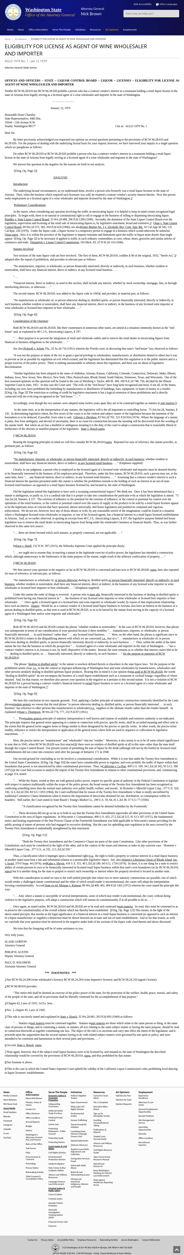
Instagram (8, 1125)
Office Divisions (33, 1113)
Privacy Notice (32, 1168)
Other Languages (167, 4)
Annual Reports (33, 1122)
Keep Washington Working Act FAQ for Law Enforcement (103, 1173)
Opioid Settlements (79, 1141)
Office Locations (33, 1118)
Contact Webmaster (151, 1240)
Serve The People (62, 29)
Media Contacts (11, 1096)
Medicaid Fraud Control (55, 1119)
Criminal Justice (55, 1199)
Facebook (8, 1121)
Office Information (38, 29)
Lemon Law (53, 1124)
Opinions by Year (123, 1096)
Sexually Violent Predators (55, 1204)
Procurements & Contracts (33, 1158)
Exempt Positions (146, 1116)
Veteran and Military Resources (57, 1176)
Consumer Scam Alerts (101, 1097)
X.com (6, 1133)
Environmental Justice (77, 1114)
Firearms (52, 1226)
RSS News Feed (10, 1104)
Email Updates (10, 1112)
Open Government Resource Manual (102, 1158)
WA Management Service (146, 1121)
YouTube (7, 1138)
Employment (130, 29)
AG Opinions (112, 29)
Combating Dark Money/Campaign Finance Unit (79, 1134)
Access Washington (130, 1240)
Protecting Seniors (56, 1142)
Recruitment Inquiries (144, 1143)
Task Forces (31, 1148)
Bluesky (7, 1116)
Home (10, 29)
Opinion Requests (124, 1104)
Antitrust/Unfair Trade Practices (55, 1112)
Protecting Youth (55, 1138)
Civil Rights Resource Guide (103, 1151)
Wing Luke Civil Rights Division (77, 1108)
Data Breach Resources (99, 1165)
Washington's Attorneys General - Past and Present (34, 1137)
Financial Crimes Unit (58, 1222)
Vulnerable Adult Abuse (78, 1166)
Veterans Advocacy (79, 1145)
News (21, 29)
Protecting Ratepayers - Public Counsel (57, 1131)
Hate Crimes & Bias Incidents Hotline (57, 1169)
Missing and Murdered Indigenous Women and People (79, 1183)
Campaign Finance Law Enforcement (56, 1183)
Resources (95, 29)
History (29, 1130)
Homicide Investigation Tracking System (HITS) (55, 1214)
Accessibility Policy (65, 1240)
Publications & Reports (100, 1131)
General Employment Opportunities (148, 1110)
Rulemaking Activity (35, 1172)
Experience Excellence (144, 1097)
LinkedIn (7, 1129)
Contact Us (31, 1109)
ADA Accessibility (143, 4)
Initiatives (80, 29)
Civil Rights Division (57, 1153)
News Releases (10, 1100)
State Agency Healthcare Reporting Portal (103, 1182)
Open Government (79, 1102)
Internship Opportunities (145, 1128)
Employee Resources (87, 1240)
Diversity (142, 1134)
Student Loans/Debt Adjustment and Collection (80, 1152)
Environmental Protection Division (57, 1158)
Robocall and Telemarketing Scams (80, 1173)
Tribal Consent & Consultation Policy (34, 1177)
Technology (31, 1163)
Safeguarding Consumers (54, 1105)
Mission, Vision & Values (33, 1103)
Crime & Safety (55, 1194)
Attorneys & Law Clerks (146, 1103)
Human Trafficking (79, 1120)
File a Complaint (101, 1102)
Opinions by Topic (124, 1100)
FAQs (28, 1153)
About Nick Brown (34, 1098)
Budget (29, 1126)
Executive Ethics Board (101, 1108)
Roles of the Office (34, 1144)
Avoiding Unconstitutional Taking (101, 1123)
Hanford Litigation (56, 1164)
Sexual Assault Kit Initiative (79, 1125)
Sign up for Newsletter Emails (102, 1114)
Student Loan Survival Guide (100, 1137)
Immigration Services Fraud (80, 1159)
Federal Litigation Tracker (78, 1097)
